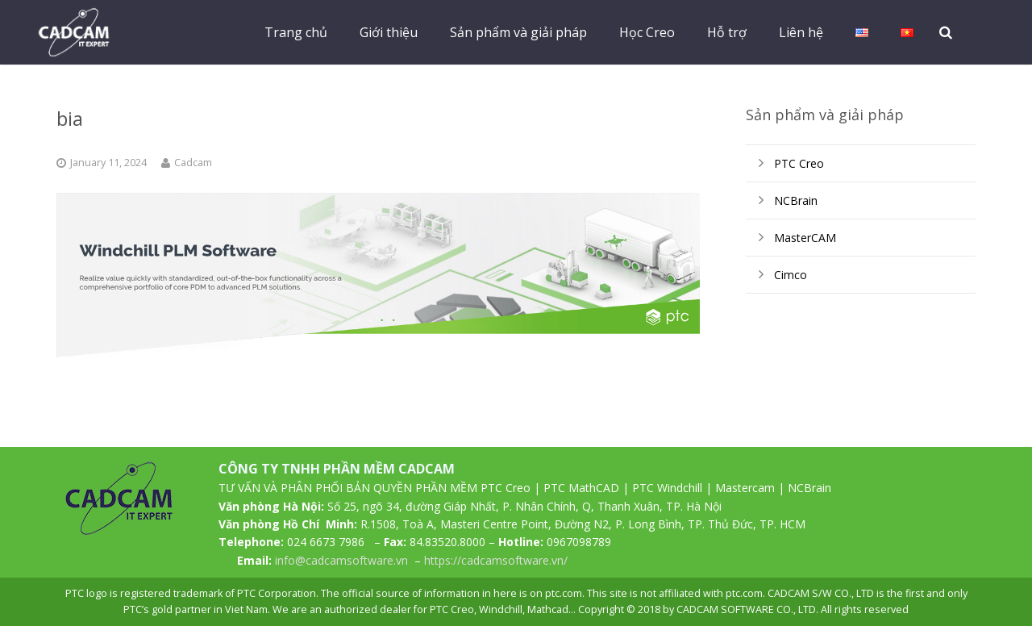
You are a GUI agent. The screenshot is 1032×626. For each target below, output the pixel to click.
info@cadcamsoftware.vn (341, 560)
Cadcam (193, 162)
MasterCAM (805, 237)
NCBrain (796, 200)
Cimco (790, 274)
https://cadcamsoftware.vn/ (496, 560)
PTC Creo (799, 163)
